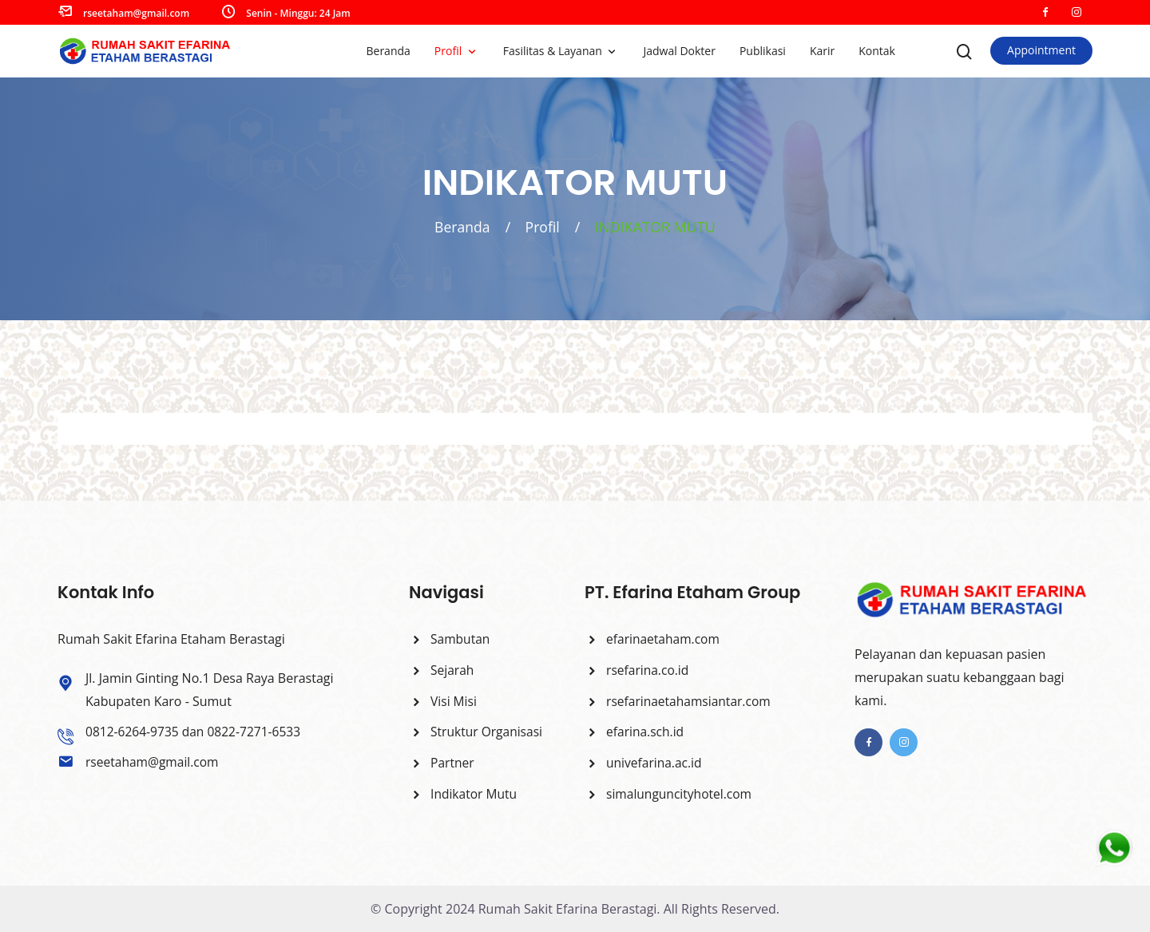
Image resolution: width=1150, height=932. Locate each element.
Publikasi (763, 50)
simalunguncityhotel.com (670, 794)
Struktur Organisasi (477, 731)
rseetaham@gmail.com (136, 13)
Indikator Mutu (464, 794)
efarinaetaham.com (654, 639)
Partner (442, 762)
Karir (822, 50)
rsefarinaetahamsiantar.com (680, 700)
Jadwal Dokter (679, 50)
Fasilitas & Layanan (554, 50)
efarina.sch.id (635, 731)
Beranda (388, 50)
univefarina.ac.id (644, 762)
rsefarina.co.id (638, 670)
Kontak (877, 50)
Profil (449, 50)
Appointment (1041, 50)
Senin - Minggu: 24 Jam (298, 13)
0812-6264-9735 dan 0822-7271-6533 (196, 731)
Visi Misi (443, 700)
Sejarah (442, 670)
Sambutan (450, 639)
